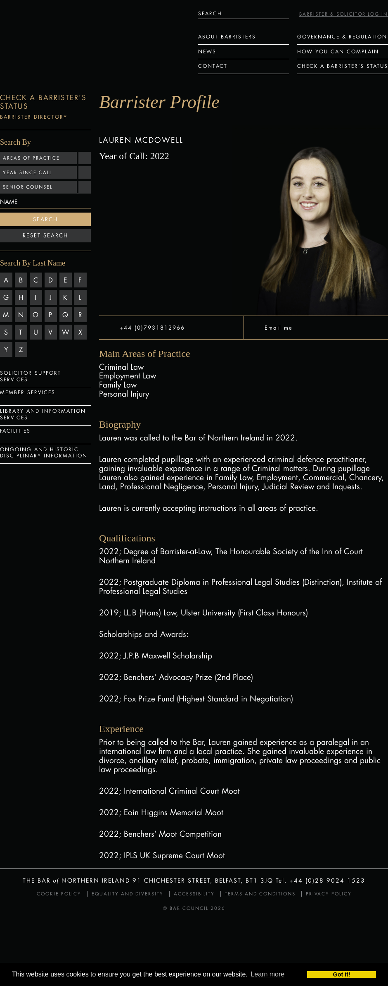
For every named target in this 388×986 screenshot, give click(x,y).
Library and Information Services (43, 414)
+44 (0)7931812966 (152, 327)
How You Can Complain (338, 51)
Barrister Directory (33, 117)
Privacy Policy (329, 894)
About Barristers (227, 37)
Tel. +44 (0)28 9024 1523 (320, 880)
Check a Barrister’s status (342, 66)
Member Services (27, 392)
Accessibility (194, 894)
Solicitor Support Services (30, 376)
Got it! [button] (341, 974)
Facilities (15, 431)
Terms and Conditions (260, 894)
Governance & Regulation (342, 37)
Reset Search (45, 235)
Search (45, 219)
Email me (279, 327)
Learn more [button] (267, 974)
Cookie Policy (59, 894)
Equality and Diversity (127, 894)
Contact (212, 66)
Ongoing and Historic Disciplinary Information (44, 452)
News (207, 51)
